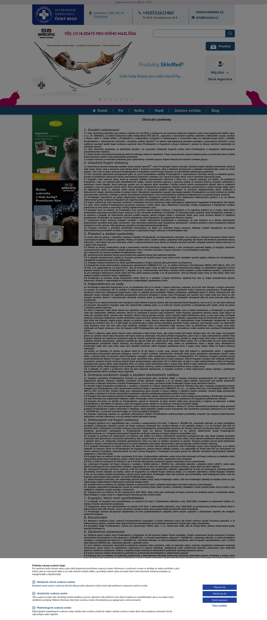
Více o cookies (219, 605)
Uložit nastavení (219, 600)
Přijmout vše (219, 587)
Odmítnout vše (219, 593)
